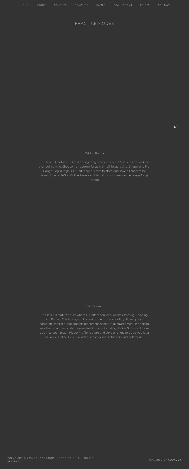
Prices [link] (145, 5)
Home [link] (24, 5)
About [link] (41, 5)
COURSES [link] (60, 5)
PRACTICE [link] (81, 5)
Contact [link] (164, 5)
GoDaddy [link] (175, 459)
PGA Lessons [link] (123, 5)
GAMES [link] (101, 5)
